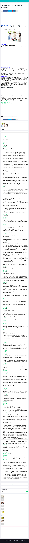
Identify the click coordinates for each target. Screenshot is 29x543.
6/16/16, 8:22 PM (5, 146)
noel (3, 186)
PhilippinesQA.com (6, 540)
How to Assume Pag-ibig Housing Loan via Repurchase (7, 484)
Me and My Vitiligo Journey (6, 453)
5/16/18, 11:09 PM (5, 270)
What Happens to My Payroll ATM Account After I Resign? (12, 498)
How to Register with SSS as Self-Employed (7, 103)
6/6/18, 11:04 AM (5, 282)
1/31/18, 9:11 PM (5, 175)
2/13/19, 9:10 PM (5, 293)
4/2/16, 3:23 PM (5, 140)
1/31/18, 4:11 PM (5, 168)
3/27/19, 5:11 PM (5, 323)
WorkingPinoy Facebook (22, 540)
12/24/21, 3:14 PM (5, 444)
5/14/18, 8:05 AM (5, 266)
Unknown (4, 134)
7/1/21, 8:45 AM (5, 403)
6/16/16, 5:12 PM (5, 142)
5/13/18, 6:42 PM (5, 262)
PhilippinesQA (14, 1)
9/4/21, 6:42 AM (5, 412)
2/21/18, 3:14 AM (5, 224)
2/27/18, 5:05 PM (5, 237)
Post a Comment (3, 479)
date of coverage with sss (9, 116)
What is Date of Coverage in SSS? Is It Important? (4, 129)
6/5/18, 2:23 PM (5, 278)
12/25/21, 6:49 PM (5, 452)
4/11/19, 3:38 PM (5, 342)
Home (14, 541)
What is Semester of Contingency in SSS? (10, 495)
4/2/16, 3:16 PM (5, 135)
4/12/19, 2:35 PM (5, 350)
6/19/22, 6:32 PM (5, 455)
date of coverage (4, 116)
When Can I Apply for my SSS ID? (6, 102)
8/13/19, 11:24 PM (5, 370)
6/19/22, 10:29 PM (5, 459)
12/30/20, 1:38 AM (5, 394)
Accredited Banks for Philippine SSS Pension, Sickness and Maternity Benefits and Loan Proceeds (16, 511)
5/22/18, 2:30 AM (5, 274)
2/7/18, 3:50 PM (5, 185)
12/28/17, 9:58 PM (5, 156)
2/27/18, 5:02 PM (5, 233)
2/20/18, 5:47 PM (5, 217)
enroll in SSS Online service (7, 100)
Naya (3, 343)
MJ (3, 418)
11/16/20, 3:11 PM (5, 373)
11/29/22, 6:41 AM (5, 469)
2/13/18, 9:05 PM (5, 196)
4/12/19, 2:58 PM (5, 353)
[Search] (13, 491)
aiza (3, 279)
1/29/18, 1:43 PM (5, 159)
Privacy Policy (15, 540)
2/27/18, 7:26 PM (5, 241)
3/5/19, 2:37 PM (5, 298)
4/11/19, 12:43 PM (5, 331)
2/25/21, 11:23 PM (5, 401)
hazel (3, 288)
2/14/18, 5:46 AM (5, 206)
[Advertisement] (14, 18)
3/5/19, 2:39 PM (5, 302)
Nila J (3, 374)
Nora (3, 143)
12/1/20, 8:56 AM (5, 386)
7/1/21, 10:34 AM (5, 408)
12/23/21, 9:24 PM (5, 430)
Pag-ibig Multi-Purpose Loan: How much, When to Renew (12, 523)
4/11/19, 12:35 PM (5, 329)
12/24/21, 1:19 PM (5, 439)
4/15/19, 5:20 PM (5, 358)
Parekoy (4, 141)
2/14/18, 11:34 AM (5, 214)
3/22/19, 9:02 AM (5, 311)
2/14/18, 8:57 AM (5, 210)
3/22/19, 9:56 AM (5, 320)
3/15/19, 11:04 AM (5, 307)
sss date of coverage (15, 116)
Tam (3, 211)
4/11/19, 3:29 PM (5, 339)
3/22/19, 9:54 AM (5, 317)
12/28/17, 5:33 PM (5, 149)
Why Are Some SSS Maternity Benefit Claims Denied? (11, 520)
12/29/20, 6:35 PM (5, 388)
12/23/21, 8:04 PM (5, 423)
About (18, 540)
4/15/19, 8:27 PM (5, 363)
